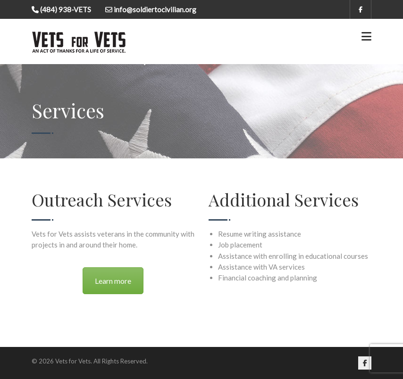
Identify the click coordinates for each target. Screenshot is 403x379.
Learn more (113, 280)
